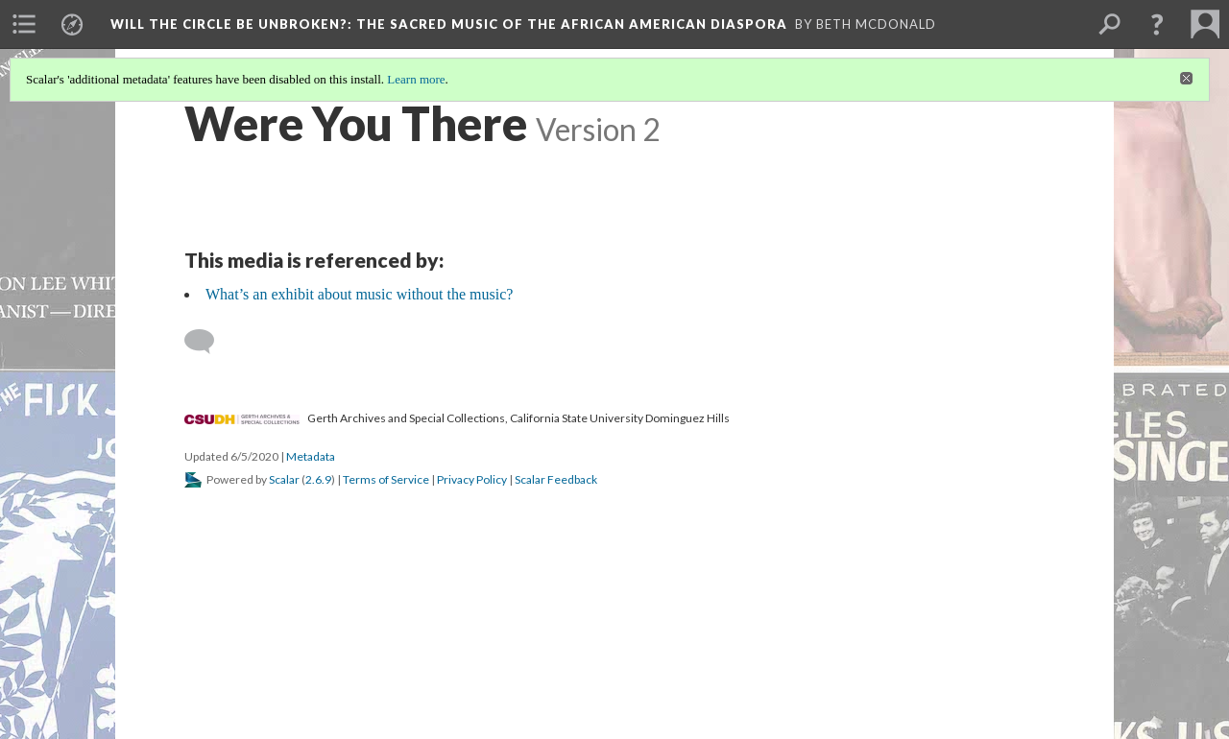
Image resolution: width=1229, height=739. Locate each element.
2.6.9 (318, 479)
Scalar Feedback (556, 479)
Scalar (284, 479)
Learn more (416, 79)
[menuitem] (24, 24)
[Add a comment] (207, 341)
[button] (1157, 24)
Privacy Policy (472, 479)
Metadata (310, 456)
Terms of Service (386, 479)
